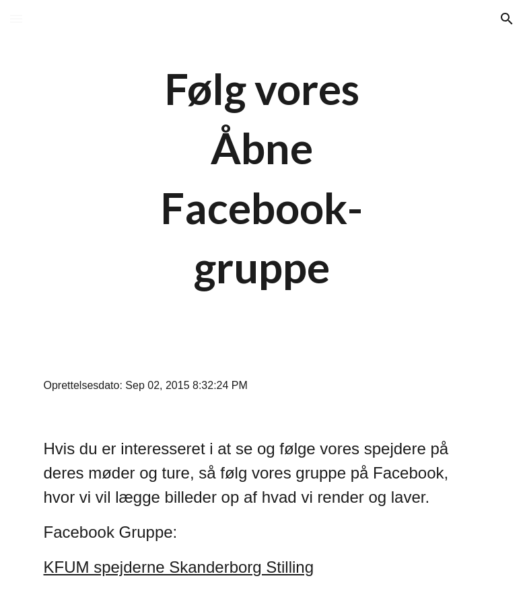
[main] (261, 178)
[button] (16, 18)
